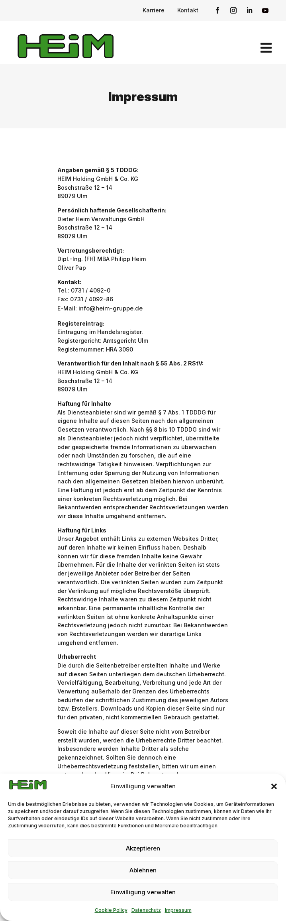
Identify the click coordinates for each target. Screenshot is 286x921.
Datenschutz (146, 910)
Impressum (178, 910)
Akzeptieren (143, 848)
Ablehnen (143, 870)
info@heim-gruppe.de (110, 308)
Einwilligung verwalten (143, 892)
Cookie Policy (111, 910)
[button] (274, 786)
